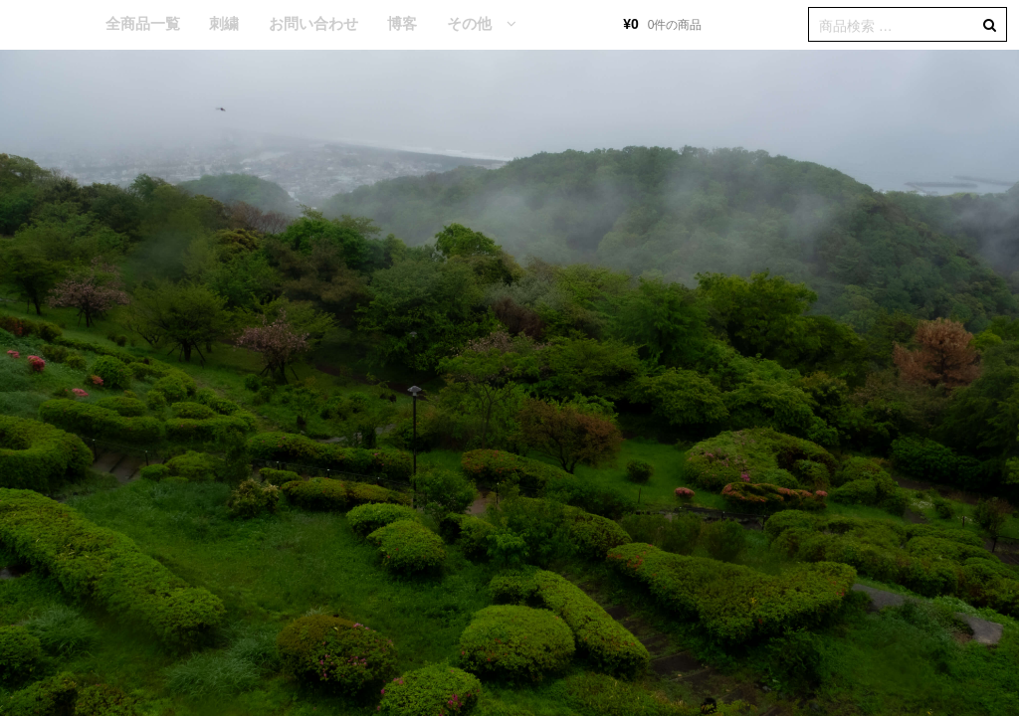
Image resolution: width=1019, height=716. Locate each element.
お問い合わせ (313, 23)
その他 (469, 23)
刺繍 (224, 23)
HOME (61, 25)
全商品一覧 (142, 23)
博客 (402, 23)
